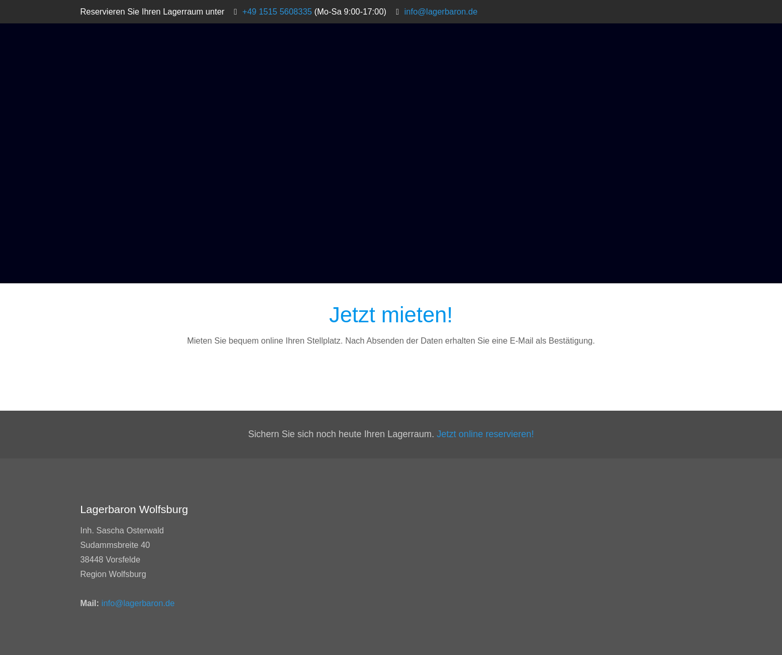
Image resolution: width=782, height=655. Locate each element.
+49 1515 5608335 (277, 11)
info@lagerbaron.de (441, 11)
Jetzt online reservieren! (485, 434)
